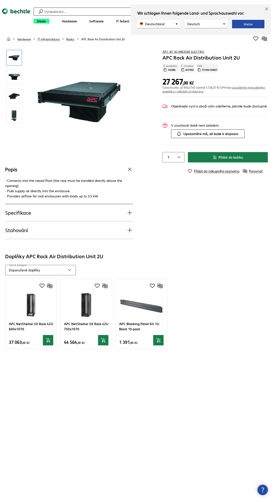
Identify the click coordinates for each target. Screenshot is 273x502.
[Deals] (41, 21)
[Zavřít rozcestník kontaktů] (262, 490)
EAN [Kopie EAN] (207, 68)
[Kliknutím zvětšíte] (14, 58)
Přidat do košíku (227, 157)
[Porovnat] (264, 38)
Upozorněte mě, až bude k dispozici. (207, 133)
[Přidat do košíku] (48, 340)
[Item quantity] (168, 157)
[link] (103, 39)
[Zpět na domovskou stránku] (16, 17)
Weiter (248, 24)
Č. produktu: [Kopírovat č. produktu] (170, 68)
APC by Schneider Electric (183, 52)
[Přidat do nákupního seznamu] (255, 38)
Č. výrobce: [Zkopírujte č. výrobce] (187, 68)
